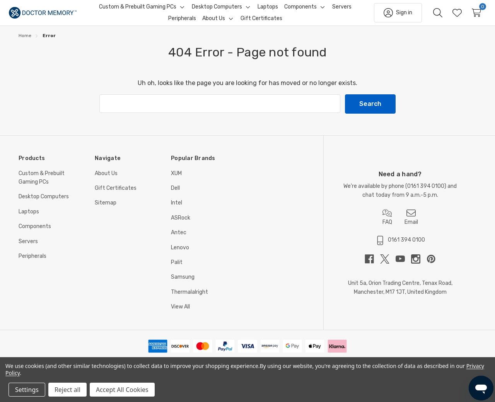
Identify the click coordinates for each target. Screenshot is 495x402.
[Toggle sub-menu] (181, 10)
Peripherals (32, 263)
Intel (176, 209)
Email (411, 224)
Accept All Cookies (122, 389)
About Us (106, 180)
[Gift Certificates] (261, 22)
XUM (176, 180)
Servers (28, 248)
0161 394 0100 (425, 193)
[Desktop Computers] (217, 10)
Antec (178, 239)
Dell (175, 195)
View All (180, 313)
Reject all (67, 389)
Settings (27, 389)
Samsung (183, 284)
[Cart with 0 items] (466, 16)
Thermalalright (189, 299)
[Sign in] (388, 16)
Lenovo (180, 254)
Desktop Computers (44, 203)
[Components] (300, 10)
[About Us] (213, 22)
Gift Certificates (116, 195)
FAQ (387, 224)
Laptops (29, 218)
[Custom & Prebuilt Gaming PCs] (137, 10)
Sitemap (105, 209)
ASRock (180, 224)
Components (35, 233)
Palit (177, 269)
